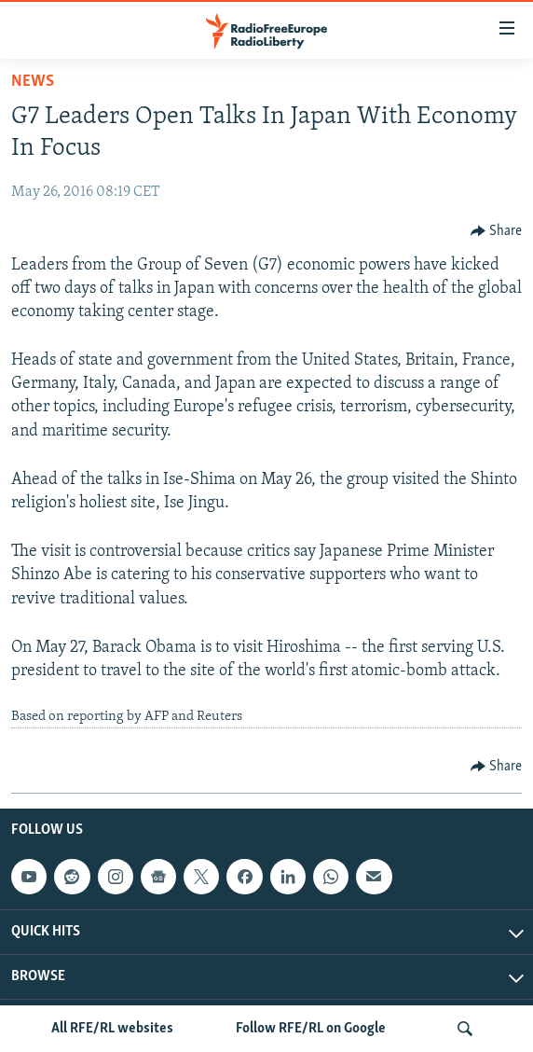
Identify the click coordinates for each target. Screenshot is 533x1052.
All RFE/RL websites (112, 1028)
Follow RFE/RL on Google (311, 1028)
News (32, 81)
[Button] (497, 231)
